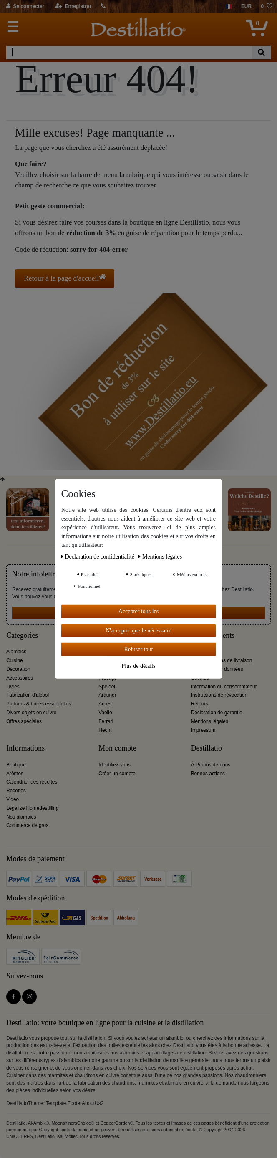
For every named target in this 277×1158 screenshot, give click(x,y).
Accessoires (19, 678)
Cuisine (14, 660)
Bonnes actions (208, 773)
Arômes (14, 773)
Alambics (16, 652)
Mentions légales (209, 721)
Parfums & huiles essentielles (38, 704)
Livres (13, 687)
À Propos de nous (211, 765)
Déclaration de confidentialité (98, 557)
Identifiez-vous (114, 765)
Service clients (212, 636)
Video (12, 799)
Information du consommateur (224, 687)
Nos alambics (21, 817)
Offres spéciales (24, 721)
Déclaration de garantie (216, 713)
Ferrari (105, 721)
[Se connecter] (26, 6)
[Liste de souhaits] (266, 6)
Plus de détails (139, 665)
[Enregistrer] (73, 6)
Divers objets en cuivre (31, 713)
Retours (200, 704)
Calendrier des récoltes (31, 782)
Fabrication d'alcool (27, 695)
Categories (22, 636)
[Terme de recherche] (129, 52)
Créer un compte (117, 773)
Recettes (16, 791)
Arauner (107, 695)
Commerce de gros (27, 825)
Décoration (18, 669)
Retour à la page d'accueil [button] (65, 277)
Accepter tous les (138, 611)
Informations (25, 748)
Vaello (105, 713)
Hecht (104, 730)
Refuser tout (138, 649)
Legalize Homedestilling (32, 808)
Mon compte (117, 748)
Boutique (16, 765)
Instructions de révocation (219, 695)
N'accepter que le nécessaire (138, 630)
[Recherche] (261, 52)
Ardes (104, 704)
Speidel (106, 687)
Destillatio (206, 748)
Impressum (203, 730)
